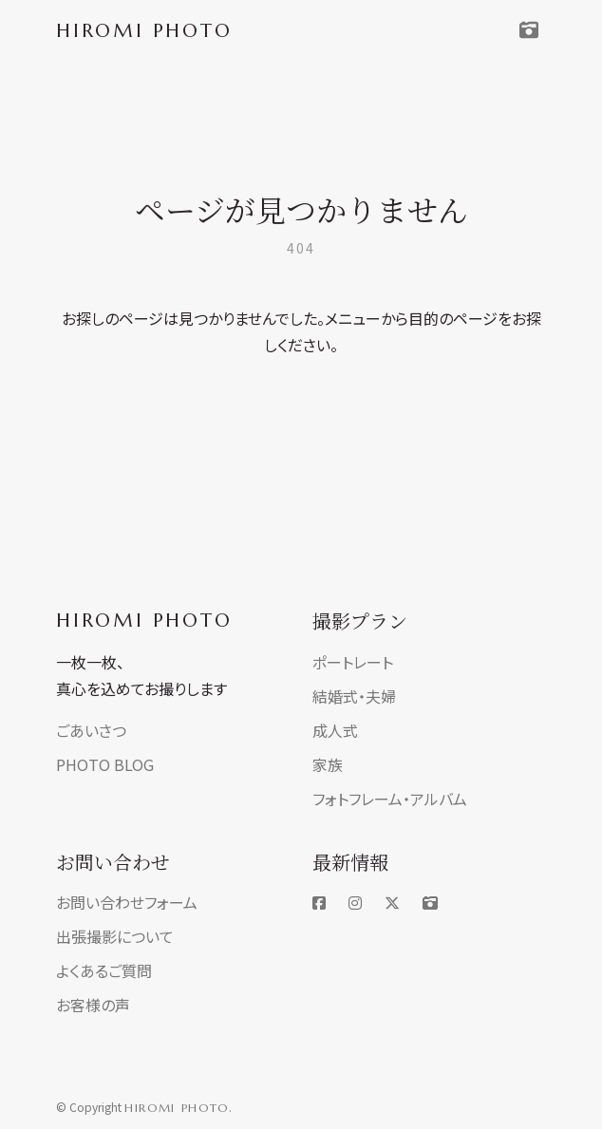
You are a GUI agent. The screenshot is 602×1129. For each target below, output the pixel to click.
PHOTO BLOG (105, 764)
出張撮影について (115, 936)
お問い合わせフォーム (127, 902)
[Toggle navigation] (529, 30)
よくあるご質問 (104, 970)
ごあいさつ (91, 730)
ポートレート (352, 661)
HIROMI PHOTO (144, 620)
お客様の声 (93, 1004)
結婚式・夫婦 (354, 696)
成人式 (335, 730)
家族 (327, 764)
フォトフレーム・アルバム (389, 798)
